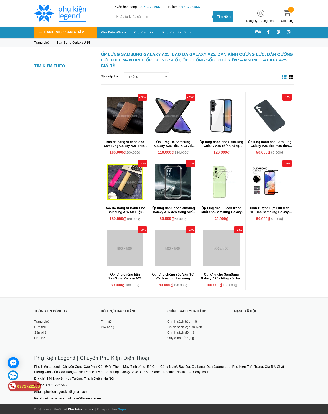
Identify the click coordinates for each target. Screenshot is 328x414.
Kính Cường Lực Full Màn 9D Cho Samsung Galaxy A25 (269, 212)
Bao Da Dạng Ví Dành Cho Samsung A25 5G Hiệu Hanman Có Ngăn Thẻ (125, 212)
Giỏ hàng (107, 327)
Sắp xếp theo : (111, 76)
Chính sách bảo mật (182, 321)
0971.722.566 (150, 7)
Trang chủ (41, 321)
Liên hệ (39, 338)
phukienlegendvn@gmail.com (66, 392)
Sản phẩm (41, 332)
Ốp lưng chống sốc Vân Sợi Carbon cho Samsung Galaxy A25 (173, 278)
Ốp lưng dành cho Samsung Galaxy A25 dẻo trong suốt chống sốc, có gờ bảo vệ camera (173, 214)
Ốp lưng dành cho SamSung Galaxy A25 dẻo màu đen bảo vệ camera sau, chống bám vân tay (269, 147)
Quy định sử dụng (180, 338)
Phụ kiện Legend (81, 409)
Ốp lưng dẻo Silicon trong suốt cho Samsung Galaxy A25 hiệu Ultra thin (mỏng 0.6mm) (221, 214)
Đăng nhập (267, 21)
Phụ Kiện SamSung (177, 32)
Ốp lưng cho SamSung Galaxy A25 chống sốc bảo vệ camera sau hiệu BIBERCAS (221, 280)
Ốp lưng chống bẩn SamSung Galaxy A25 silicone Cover (125, 278)
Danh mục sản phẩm (64, 32)
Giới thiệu (41, 327)
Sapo (122, 409)
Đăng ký (251, 21)
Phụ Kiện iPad (144, 32)
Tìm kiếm (108, 321)
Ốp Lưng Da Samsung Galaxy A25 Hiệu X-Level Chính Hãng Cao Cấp (173, 145)
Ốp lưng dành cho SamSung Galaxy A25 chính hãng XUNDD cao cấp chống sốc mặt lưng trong (221, 147)
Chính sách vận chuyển (184, 327)
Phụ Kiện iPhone (114, 32)
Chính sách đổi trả (181, 332)
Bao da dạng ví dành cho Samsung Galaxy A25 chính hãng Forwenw (125, 145)
